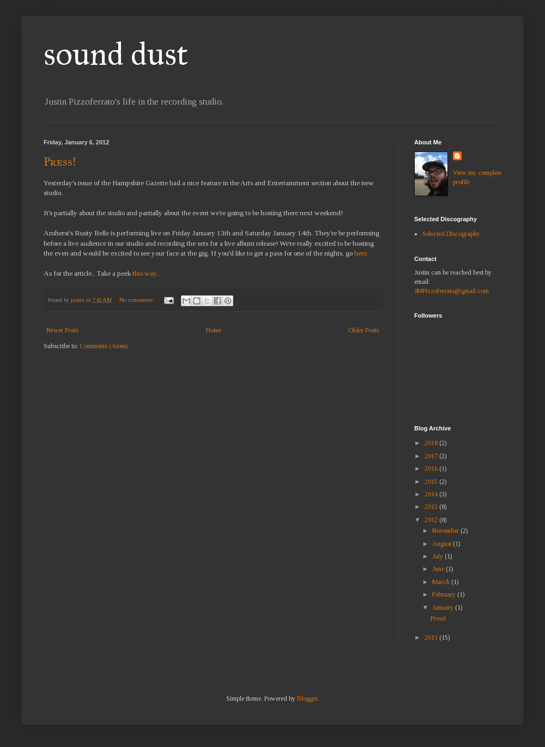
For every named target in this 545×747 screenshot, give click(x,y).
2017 (432, 456)
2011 (432, 637)
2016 (432, 468)
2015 (432, 481)
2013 (432, 507)
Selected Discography (451, 234)
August (442, 544)
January (443, 607)
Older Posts (363, 330)
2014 (432, 494)
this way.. (146, 273)
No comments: (137, 299)
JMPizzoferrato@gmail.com (451, 291)
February (444, 594)
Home (213, 330)
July (438, 556)
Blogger (307, 698)
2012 (432, 520)
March (441, 582)
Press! (60, 161)
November (446, 531)
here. (361, 253)
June (439, 569)
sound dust (116, 54)
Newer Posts (62, 330)
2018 (432, 443)
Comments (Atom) (104, 346)
